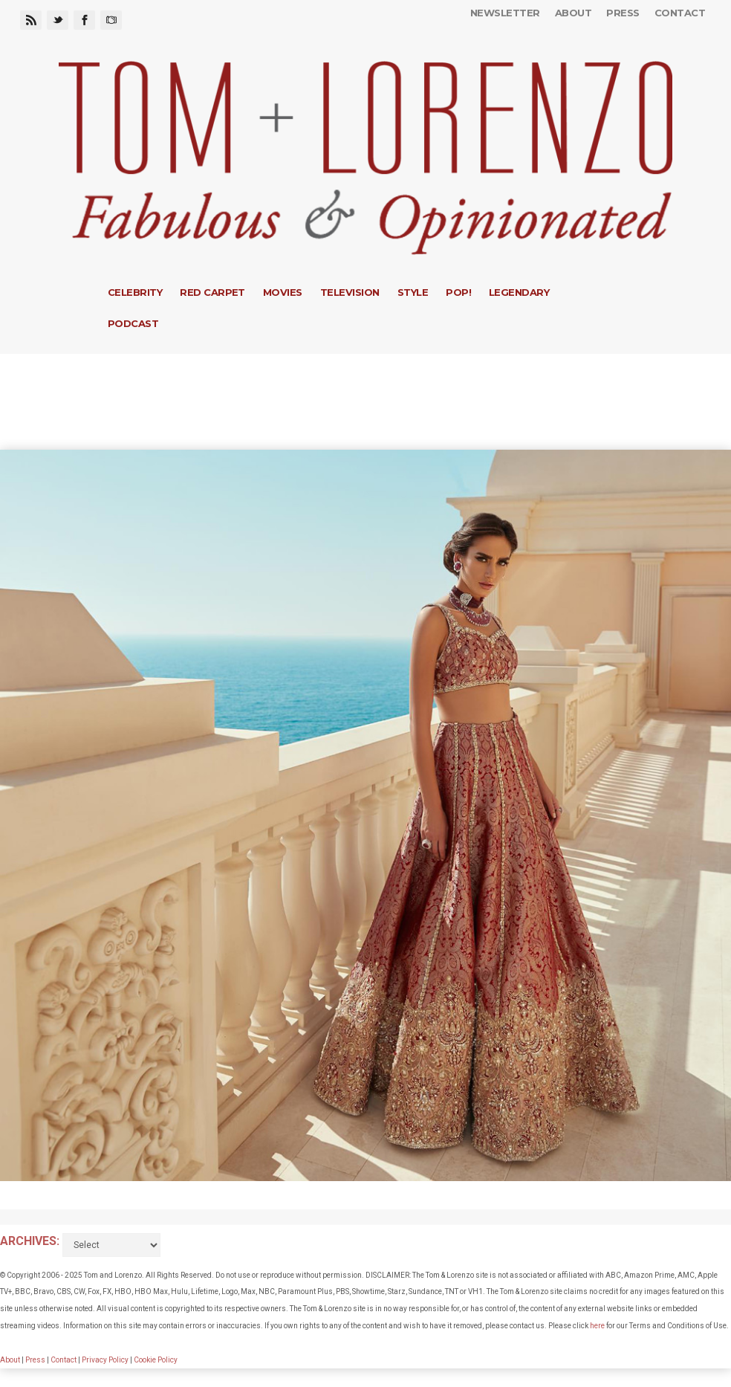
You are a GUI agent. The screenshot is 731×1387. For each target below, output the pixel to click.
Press (622, 13)
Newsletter (505, 13)
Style (412, 292)
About (573, 13)
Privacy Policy (105, 1360)
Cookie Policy (156, 1360)
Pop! (458, 292)
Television (350, 292)
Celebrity (135, 292)
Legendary (519, 292)
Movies (282, 292)
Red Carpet (212, 292)
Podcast (133, 323)
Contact (679, 13)
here (597, 1326)
